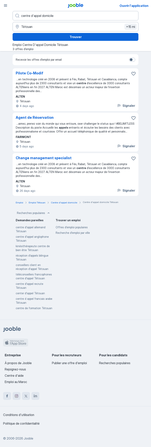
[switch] (132, 60)
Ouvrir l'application (134, 6)
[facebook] (7, 396)
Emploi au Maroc (16, 382)
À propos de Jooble (18, 363)
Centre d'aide (14, 376)
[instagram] (16, 396)
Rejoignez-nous (15, 369)
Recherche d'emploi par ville (73, 232)
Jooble (28, 438)
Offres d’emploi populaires (72, 227)
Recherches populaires (34, 213)
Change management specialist (44, 158)
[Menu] (5, 5)
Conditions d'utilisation (18, 415)
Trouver (76, 37)
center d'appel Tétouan (30, 293)
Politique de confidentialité (21, 423)
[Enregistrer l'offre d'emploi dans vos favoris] (133, 73)
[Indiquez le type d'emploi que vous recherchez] (75, 15)
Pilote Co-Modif (29, 73)
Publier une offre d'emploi (69, 363)
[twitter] (26, 396)
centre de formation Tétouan (34, 308)
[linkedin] (35, 396)
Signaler (126, 106)
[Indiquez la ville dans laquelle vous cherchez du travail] (75, 26)
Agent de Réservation (35, 117)
